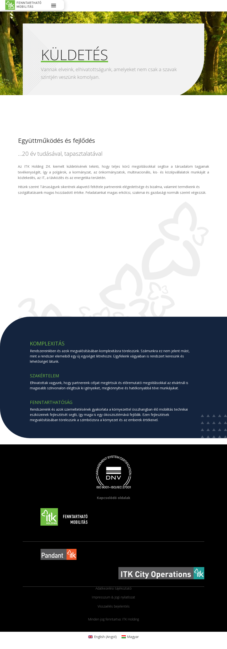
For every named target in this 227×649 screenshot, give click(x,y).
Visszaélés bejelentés (114, 606)
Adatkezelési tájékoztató (113, 588)
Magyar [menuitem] (133, 636)
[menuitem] (102, 637)
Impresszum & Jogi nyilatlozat (113, 597)
